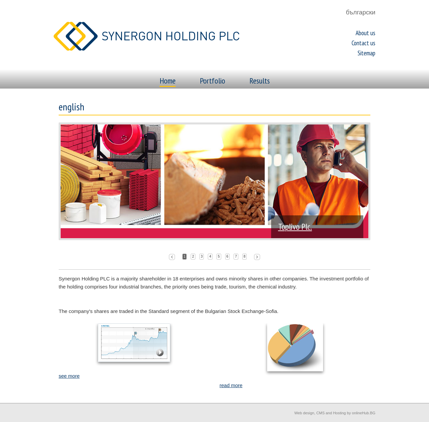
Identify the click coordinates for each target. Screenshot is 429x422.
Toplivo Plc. (295, 226)
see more (69, 376)
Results (259, 80)
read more (231, 385)
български (360, 12)
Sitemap (366, 53)
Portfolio (212, 80)
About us (365, 33)
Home (168, 80)
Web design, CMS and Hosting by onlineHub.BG (334, 413)
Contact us (363, 43)
